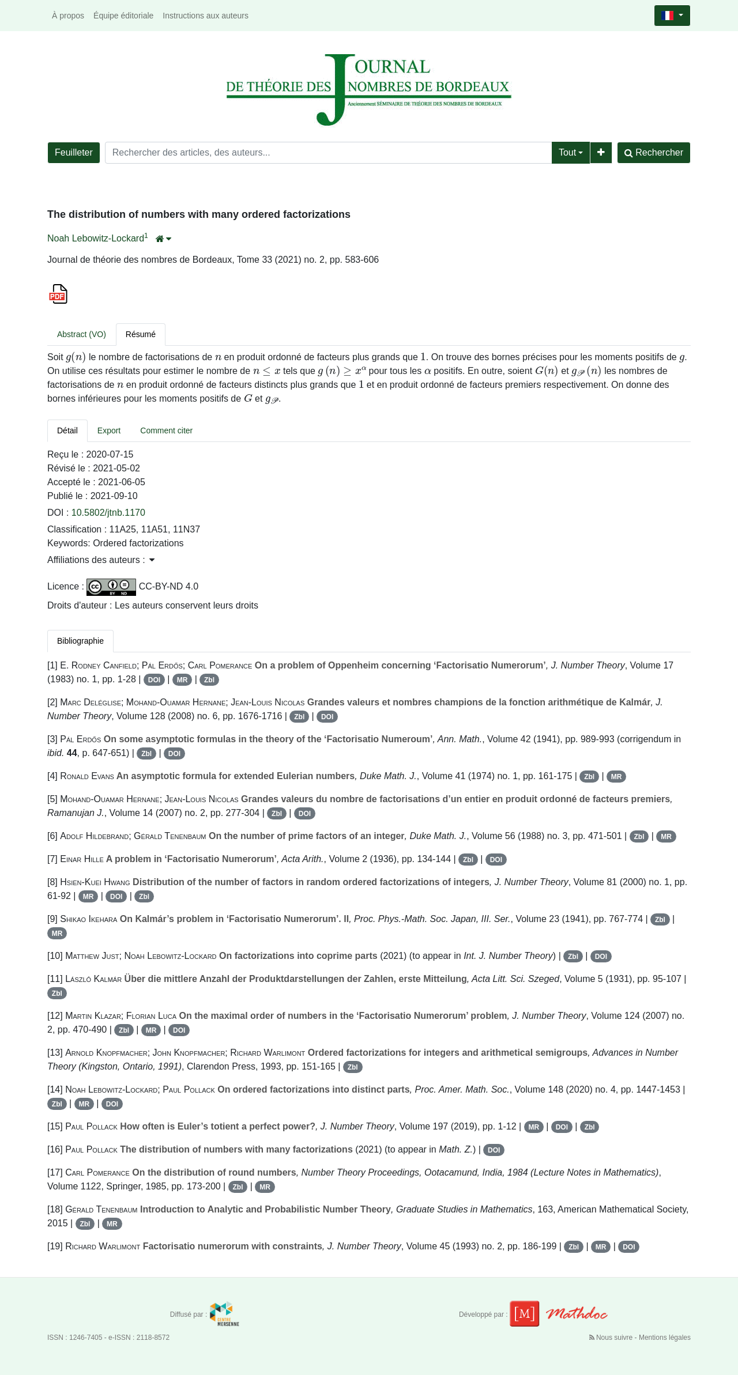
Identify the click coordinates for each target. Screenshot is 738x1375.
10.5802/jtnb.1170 (108, 512)
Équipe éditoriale (123, 15)
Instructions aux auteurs (205, 15)
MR (182, 680)
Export (109, 430)
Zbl (209, 680)
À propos (68, 15)
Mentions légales (665, 1338)
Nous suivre (612, 1338)
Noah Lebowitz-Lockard (95, 238)
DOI (154, 680)
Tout (567, 152)
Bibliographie (80, 640)
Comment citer (166, 430)
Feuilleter (74, 152)
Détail (67, 430)
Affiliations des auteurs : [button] (101, 560)
